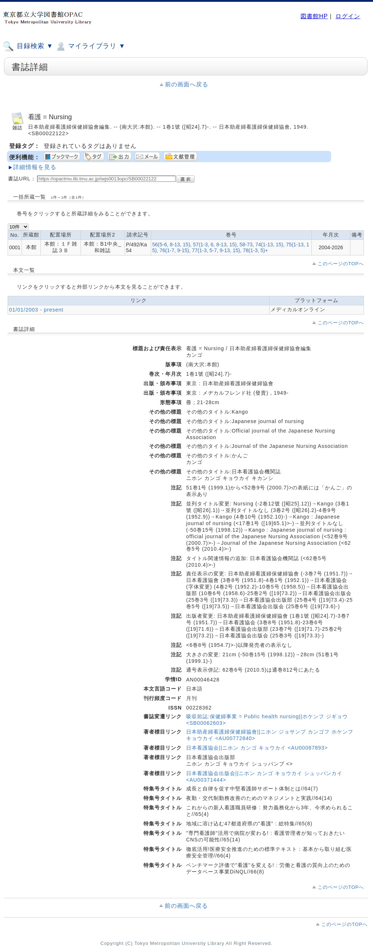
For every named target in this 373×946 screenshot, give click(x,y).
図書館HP (314, 16)
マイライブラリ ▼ (90, 46)
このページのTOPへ (341, 263)
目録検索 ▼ (28, 46)
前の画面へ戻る (186, 84)
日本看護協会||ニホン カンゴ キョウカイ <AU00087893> (257, 748)
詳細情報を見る (34, 167)
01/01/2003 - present (36, 310)
